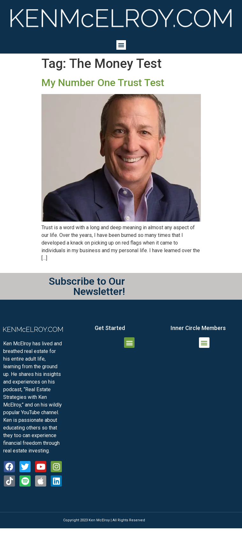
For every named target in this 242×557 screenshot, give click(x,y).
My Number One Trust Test (102, 83)
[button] (121, 45)
